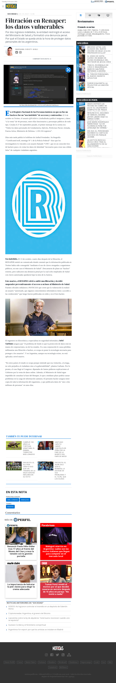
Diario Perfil (9, 662)
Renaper (10, 507)
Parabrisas (73, 662)
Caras (20, 662)
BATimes (63, 667)
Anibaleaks (25, 500)
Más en (18, 520)
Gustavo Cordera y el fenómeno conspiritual (27, 625)
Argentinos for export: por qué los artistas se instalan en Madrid (35, 629)
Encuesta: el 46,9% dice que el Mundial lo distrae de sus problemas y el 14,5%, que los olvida (60, 470)
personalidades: (13, 497)
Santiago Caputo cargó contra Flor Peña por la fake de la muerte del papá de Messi (61, 449)
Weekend (62, 662)
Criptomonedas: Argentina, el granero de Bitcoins (29, 613)
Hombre (51, 662)
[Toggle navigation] (4, 6)
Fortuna (42, 662)
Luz (103, 662)
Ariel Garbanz (12, 500)
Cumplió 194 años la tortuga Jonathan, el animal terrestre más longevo (29, 448)
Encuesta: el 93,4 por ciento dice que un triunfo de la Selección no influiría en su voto (29, 469)
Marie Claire (30, 662)
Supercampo (86, 662)
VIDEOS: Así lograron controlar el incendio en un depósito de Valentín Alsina (37, 607)
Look (97, 662)
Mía (110, 662)
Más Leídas (82, 43)
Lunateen (52, 667)
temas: (9, 504)
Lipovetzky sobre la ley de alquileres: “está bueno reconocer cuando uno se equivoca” (39, 619)
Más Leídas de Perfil (87, 100)
